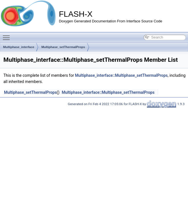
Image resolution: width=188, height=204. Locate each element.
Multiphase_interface (18, 47)
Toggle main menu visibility (8, 35)
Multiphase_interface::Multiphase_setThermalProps (121, 75)
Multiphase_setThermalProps (63, 47)
